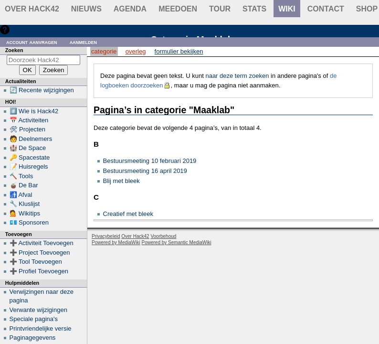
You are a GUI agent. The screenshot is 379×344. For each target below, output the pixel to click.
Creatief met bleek (128, 213)
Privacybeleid (106, 236)
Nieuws (86, 9)
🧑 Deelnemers (31, 138)
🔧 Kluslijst (25, 203)
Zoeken (14, 50)
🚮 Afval (21, 194)
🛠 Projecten (28, 129)
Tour (220, 9)
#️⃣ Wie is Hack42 (34, 111)
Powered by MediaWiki (116, 242)
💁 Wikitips (25, 213)
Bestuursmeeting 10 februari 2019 (150, 160)
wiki (286, 9)
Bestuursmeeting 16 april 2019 (145, 170)
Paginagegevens (33, 337)
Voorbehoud (163, 236)
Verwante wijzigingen (38, 309)
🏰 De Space (28, 147)
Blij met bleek (121, 180)
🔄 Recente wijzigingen (42, 90)
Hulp (18, 29)
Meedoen (177, 9)
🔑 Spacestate (30, 157)
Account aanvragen (31, 41)
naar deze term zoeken (237, 75)
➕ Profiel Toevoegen (39, 271)
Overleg (136, 51)
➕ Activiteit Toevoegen (42, 243)
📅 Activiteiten (29, 120)
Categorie (103, 51)
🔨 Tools (21, 176)
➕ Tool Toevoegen (36, 261)
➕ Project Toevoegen (40, 252)
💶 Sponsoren (29, 222)
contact (325, 9)
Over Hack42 (32, 9)
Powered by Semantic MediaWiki (176, 242)
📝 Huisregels (29, 166)
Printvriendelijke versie (41, 328)
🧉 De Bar (24, 185)
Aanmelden (83, 41)
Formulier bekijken (179, 51)
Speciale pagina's (34, 318)
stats (254, 9)
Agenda (130, 9)
